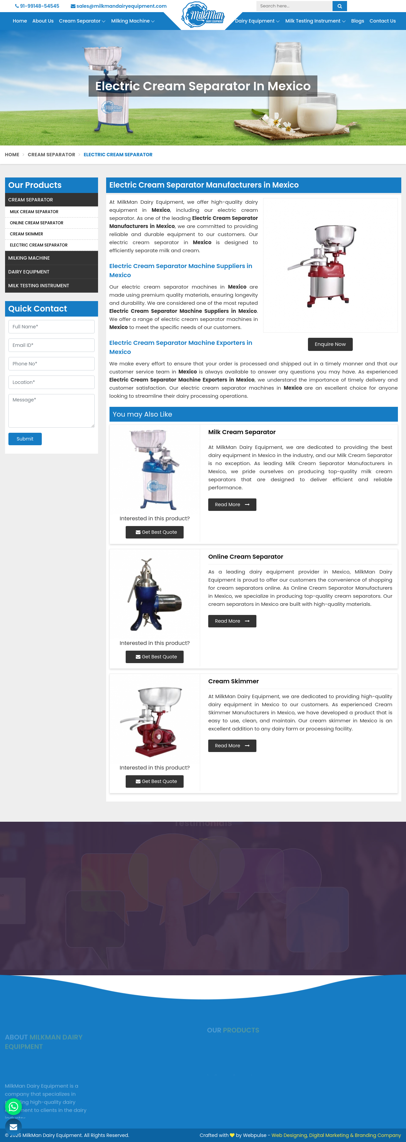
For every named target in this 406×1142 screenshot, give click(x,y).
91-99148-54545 (37, 6)
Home (20, 21)
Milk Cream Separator (34, 212)
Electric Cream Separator (39, 245)
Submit (25, 438)
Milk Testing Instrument (315, 21)
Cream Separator (82, 21)
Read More (232, 504)
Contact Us (383, 21)
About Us (43, 21)
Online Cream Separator (37, 223)
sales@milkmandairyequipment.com (119, 6)
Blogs (357, 21)
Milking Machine (133, 21)
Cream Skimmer (26, 234)
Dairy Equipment (257, 21)
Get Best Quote (156, 532)
